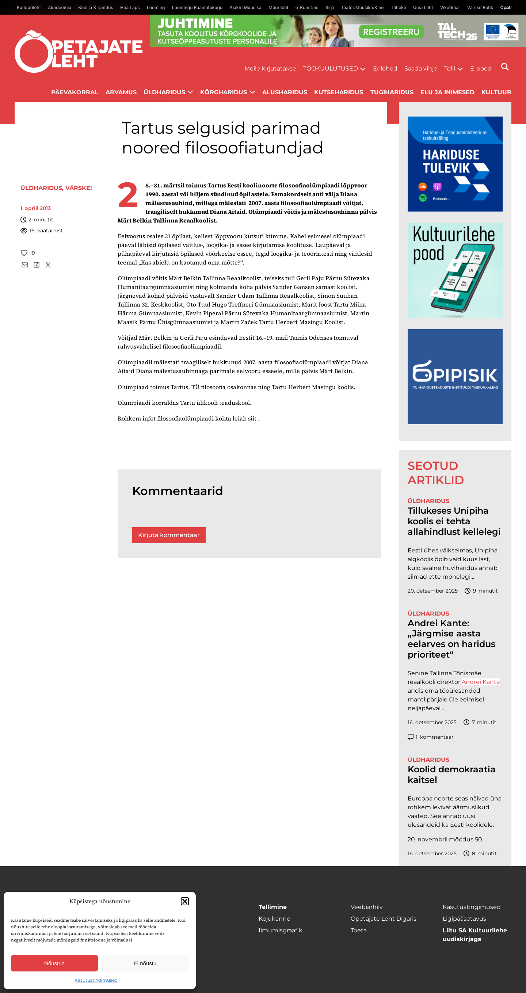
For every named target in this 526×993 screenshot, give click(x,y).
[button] (184, 901)
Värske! (78, 187)
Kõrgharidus (223, 92)
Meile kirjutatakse (270, 68)
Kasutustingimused (96, 980)
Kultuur (496, 92)
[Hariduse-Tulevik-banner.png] (455, 209)
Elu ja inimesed (447, 92)
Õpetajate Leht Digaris (383, 918)
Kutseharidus (338, 92)
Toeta (359, 930)
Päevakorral (74, 92)
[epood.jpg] (455, 315)
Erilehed (385, 68)
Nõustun (54, 963)
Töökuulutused (330, 68)
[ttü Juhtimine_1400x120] (338, 44)
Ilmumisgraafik (280, 930)
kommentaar (431, 737)
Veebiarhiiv (367, 906)
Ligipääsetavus (464, 918)
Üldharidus (164, 92)
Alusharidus (284, 92)
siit (253, 418)
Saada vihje (420, 68)
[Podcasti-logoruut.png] (455, 422)
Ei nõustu (145, 963)
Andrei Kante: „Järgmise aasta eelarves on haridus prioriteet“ (451, 639)
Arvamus (121, 92)
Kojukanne (274, 918)
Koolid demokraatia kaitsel (452, 774)
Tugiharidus (391, 92)
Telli (449, 68)
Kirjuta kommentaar (169, 535)
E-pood (481, 68)
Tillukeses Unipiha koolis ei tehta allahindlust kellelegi (454, 521)
